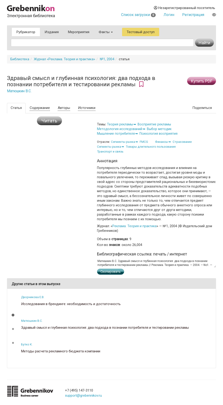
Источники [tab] (86, 108)
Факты (106, 32)
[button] (13, 315)
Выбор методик (159, 129)
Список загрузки (138, 15)
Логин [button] (169, 15)
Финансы (161, 142)
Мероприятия (78, 32)
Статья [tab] (16, 108)
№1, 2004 (107, 59)
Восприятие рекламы (154, 124)
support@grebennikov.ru (83, 395)
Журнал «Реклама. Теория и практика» (64, 59)
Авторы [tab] (64, 108)
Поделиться (202, 108)
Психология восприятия (158, 133)
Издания (52, 32)
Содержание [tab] (40, 108)
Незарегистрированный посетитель (184, 8)
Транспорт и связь (110, 151)
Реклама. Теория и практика (134, 226)
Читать (49, 121)
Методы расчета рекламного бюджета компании (60, 351)
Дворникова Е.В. (32, 297)
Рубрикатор (25, 32)
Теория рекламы (120, 124)
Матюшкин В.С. (19, 91)
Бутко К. (26, 344)
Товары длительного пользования (151, 146)
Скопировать (110, 272)
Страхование (182, 142)
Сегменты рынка (123, 142)
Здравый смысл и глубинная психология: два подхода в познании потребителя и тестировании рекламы (105, 328)
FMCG (144, 142)
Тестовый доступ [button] (141, 32)
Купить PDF (201, 81)
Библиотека (19, 59)
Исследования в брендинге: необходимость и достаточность (71, 304)
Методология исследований (119, 129)
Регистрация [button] (193, 15)
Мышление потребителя (116, 133)
